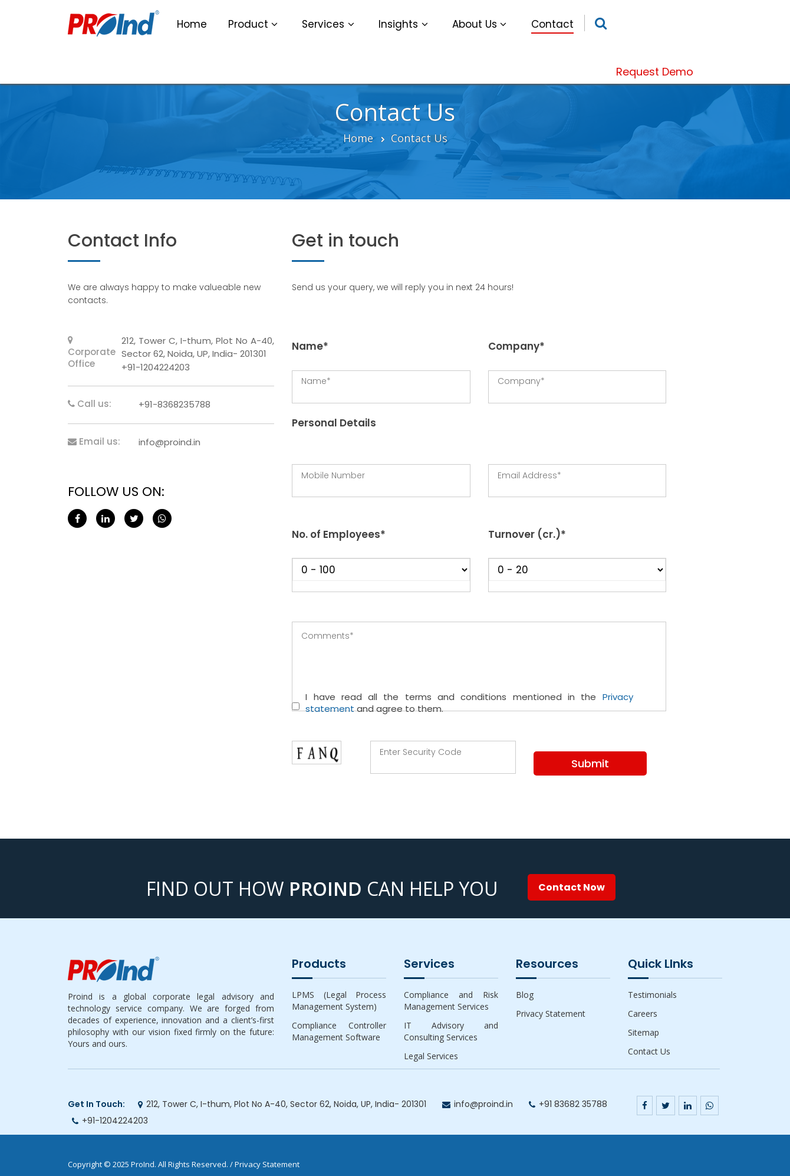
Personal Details (334, 423)
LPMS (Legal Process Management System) (339, 1000)
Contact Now (571, 887)
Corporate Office (92, 353)
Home (192, 24)
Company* (516, 346)
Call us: (89, 404)
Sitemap (643, 1032)
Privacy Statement (550, 1013)
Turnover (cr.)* (527, 534)
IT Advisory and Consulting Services (451, 1031)
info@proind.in (169, 442)
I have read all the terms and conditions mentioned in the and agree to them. (469, 703)
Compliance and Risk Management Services (451, 1000)
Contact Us (419, 138)
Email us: (94, 442)
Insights (404, 24)
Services (329, 24)
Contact (552, 24)
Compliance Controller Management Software (339, 1031)
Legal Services (431, 1056)
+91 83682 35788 (573, 1104)
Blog (525, 994)
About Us (481, 24)
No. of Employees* (339, 534)
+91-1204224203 (115, 1120)
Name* (310, 346)
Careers (642, 1013)
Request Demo (654, 71)
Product (254, 24)
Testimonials (652, 994)
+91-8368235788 (174, 404)
